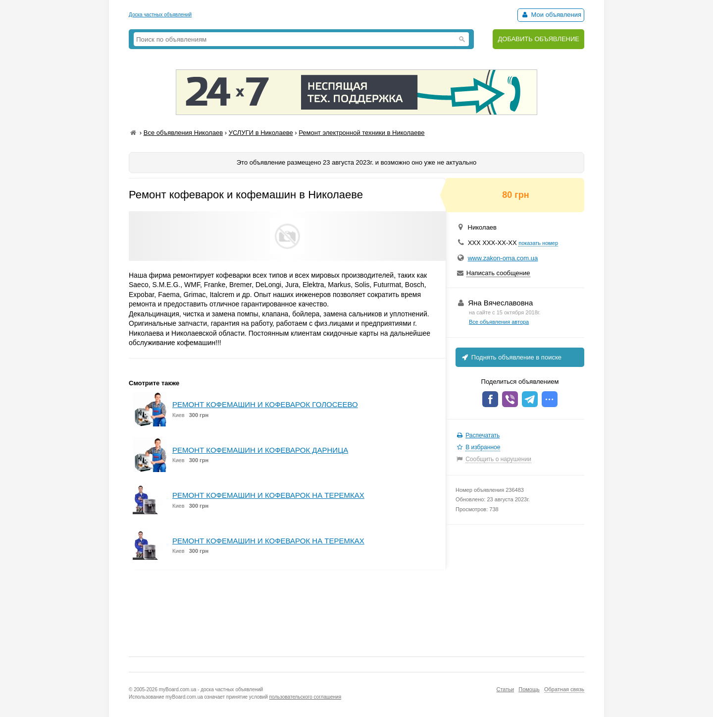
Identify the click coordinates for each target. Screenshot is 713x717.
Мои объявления (550, 14)
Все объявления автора (499, 322)
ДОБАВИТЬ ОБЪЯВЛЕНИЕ (538, 39)
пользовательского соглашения (305, 697)
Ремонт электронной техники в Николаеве (361, 132)
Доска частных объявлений (160, 14)
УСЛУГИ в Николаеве (261, 132)
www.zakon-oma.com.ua (503, 258)
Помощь (529, 689)
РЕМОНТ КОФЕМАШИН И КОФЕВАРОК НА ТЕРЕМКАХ (268, 495)
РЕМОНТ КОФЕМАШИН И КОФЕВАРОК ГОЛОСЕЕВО (265, 404)
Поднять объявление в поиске (510, 357)
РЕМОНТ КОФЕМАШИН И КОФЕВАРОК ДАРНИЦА (260, 450)
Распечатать (482, 435)
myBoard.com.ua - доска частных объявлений (211, 689)
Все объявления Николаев (183, 132)
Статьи (505, 689)
